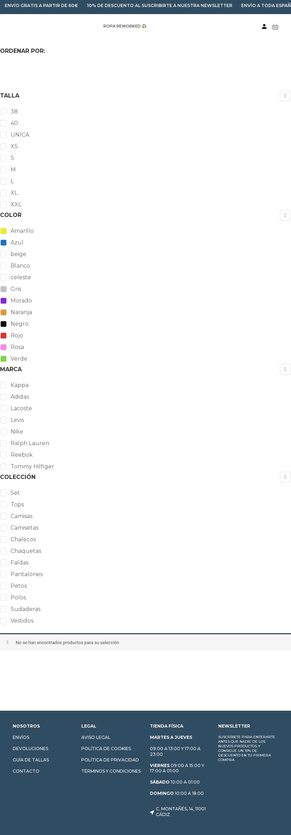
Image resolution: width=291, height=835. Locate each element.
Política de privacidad (110, 759)
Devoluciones (30, 748)
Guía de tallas (31, 759)
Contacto (26, 771)
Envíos (21, 737)
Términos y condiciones (111, 771)
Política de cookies (106, 748)
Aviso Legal (95, 737)
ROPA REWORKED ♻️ (125, 26)
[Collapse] (285, 95)
